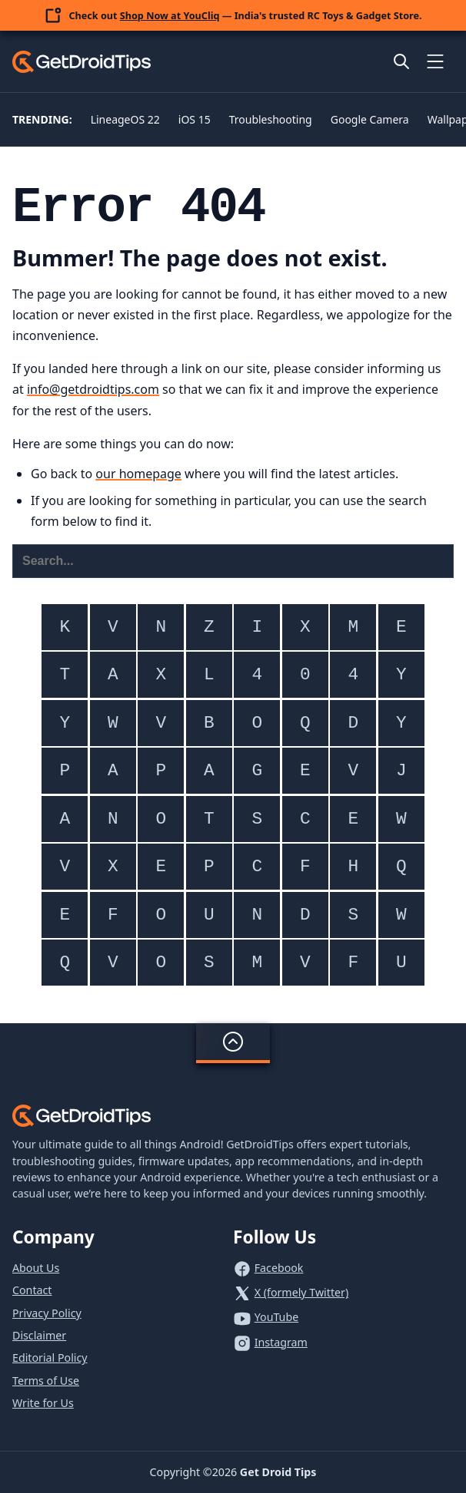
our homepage (138, 473)
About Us (35, 1267)
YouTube (276, 1317)
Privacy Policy (47, 1313)
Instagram (281, 1342)
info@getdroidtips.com (93, 389)
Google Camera (370, 119)
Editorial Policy (50, 1357)
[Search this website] (233, 561)
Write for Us (43, 1403)
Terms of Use (45, 1380)
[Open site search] (401, 61)
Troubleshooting (270, 119)
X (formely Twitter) (301, 1292)
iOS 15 (194, 119)
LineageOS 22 (125, 119)
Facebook (279, 1267)
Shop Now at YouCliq (170, 15)
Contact (32, 1290)
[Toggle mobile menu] (435, 61)
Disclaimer (39, 1335)
